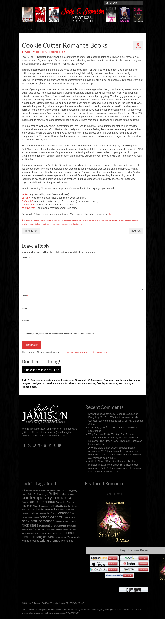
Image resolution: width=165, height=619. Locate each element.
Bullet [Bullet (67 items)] (53, 494)
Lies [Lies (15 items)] (62, 509)
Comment (27, 258)
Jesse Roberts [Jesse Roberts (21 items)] (51, 509)
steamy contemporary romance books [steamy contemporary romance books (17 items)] (40, 533)
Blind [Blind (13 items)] (64, 490)
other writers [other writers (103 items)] (50, 517)
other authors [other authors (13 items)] (33, 518)
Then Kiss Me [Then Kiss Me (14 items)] (60, 537)
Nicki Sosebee (88, 220)
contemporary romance (32, 220)
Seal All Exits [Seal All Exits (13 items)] (27, 529)
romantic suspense (48, 224)
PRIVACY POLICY (77, 603)
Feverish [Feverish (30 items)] (27, 505)
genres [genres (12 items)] (47, 506)
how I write (58, 220)
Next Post (136, 230)
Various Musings (51, 52)
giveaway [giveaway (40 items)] (57, 505)
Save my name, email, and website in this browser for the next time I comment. (60, 334)
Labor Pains (94, 430)
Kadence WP (63, 603)
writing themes (76, 224)
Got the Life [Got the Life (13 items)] (69, 506)
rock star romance (111, 220)
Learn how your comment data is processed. (86, 352)
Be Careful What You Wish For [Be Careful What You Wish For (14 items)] (47, 490)
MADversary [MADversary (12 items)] (41, 514)
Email (25, 308)
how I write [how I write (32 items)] (37, 509)
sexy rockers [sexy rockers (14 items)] (56, 529)
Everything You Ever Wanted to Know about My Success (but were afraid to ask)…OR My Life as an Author (115, 420)
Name (25, 296)
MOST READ (77, 220)
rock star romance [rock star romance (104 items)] (38, 521)
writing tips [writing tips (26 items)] (67, 540)
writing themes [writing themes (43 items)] (50, 540)
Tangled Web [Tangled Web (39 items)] (45, 537)
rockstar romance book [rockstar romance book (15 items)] (65, 522)
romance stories (34, 224)
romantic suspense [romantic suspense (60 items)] (54, 525)
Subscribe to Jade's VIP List (41, 370)
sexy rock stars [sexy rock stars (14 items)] (69, 529)
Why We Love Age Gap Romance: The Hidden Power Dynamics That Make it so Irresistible (115, 441)
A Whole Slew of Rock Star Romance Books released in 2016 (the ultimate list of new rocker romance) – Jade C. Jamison (113, 451)
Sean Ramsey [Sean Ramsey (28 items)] (41, 529)
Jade (28, 52)
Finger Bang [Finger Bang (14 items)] (38, 506)
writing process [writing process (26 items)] (30, 540)
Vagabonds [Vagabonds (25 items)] (73, 537)
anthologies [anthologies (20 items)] (28, 490)
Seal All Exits (114, 494)
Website (25, 321)
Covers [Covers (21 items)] (25, 502)
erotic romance (47, 220)
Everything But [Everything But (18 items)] (63, 502)
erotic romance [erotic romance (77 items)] (42, 502)
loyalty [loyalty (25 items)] (32, 513)
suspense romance (63, 224)
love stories (66, 220)
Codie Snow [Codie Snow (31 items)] (66, 494)
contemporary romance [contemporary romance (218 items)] (47, 497)
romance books (125, 220)
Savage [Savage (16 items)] (72, 526)
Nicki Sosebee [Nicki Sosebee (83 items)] (59, 513)
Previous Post (31, 230)
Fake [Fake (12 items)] (73, 502)
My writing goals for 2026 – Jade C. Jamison (111, 414)
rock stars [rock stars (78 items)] (30, 525)
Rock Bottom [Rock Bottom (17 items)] (69, 517)
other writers (99, 220)
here (111, 214)
